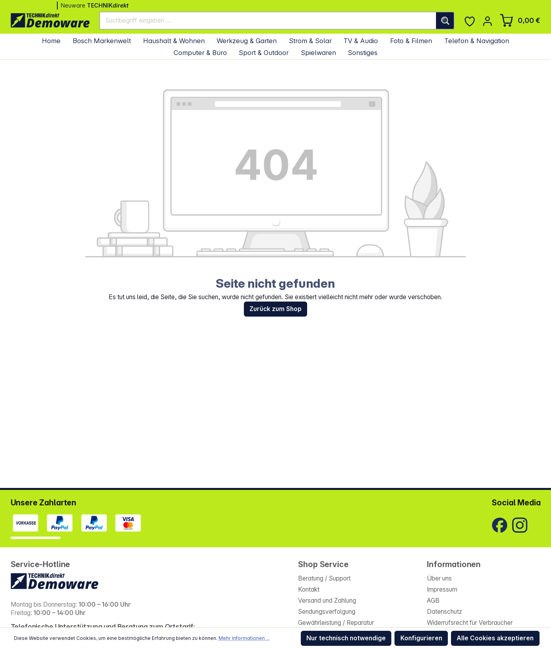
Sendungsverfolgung (326, 611)
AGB (433, 600)
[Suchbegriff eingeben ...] (268, 20)
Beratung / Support (324, 578)
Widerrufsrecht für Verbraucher (470, 622)
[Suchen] (445, 20)
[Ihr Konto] (487, 21)
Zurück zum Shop (275, 309)
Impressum (442, 589)
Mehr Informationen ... (244, 638)
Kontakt (308, 589)
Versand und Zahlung (327, 600)
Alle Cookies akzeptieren (495, 638)
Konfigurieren (421, 638)
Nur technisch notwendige (346, 638)
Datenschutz (444, 611)
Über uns (439, 578)
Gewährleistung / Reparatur (336, 622)
